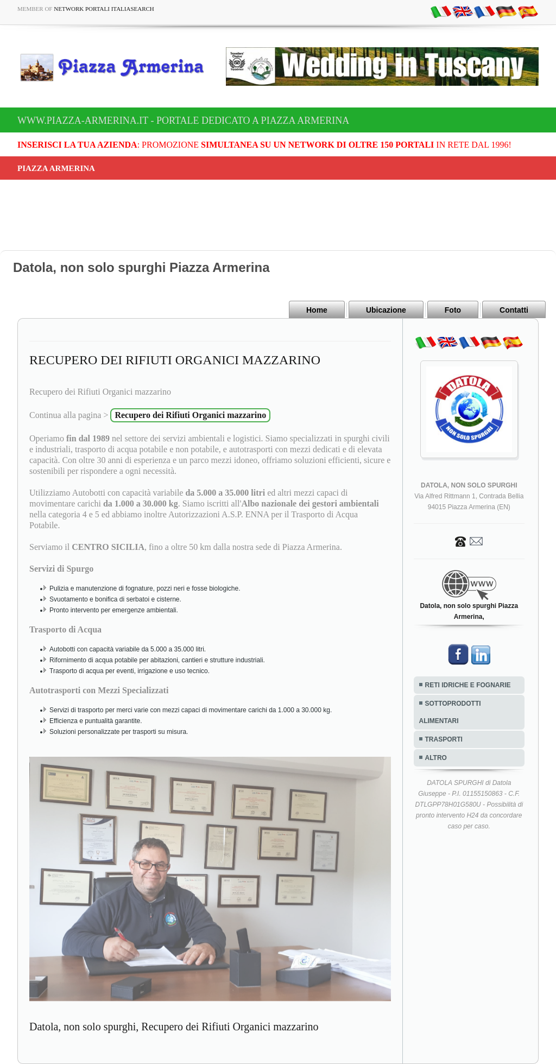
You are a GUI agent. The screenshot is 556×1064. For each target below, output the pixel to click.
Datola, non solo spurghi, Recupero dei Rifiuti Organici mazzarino (173, 1027)
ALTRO (436, 758)
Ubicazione (386, 310)
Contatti (514, 310)
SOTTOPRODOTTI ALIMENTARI (450, 712)
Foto (453, 310)
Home (316, 310)
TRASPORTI (444, 739)
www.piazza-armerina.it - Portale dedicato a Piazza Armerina (183, 120)
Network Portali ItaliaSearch (104, 8)
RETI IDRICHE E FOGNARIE (468, 685)
